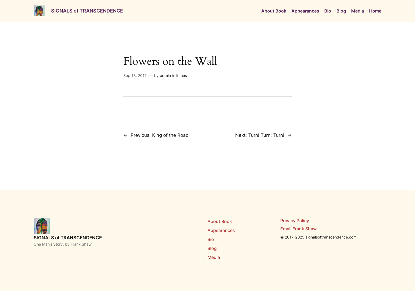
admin (165, 75)
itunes (181, 75)
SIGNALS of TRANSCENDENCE (87, 11)
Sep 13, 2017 (135, 75)
